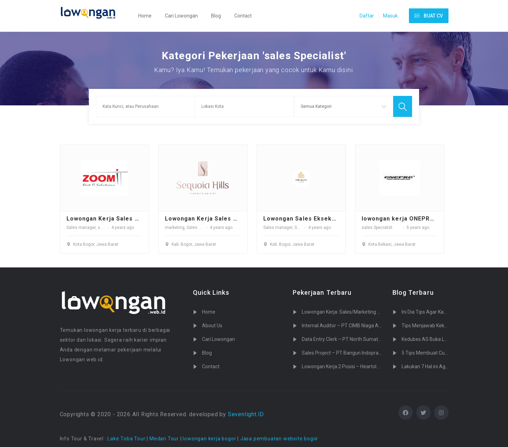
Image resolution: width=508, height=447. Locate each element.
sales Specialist (377, 227)
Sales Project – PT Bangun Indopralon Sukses (352, 353)
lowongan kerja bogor (209, 438)
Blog (216, 16)
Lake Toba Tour (126, 438)
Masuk (390, 16)
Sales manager (81, 227)
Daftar (367, 16)
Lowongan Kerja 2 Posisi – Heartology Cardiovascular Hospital (369, 366)
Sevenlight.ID (246, 414)
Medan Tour (164, 438)
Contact (243, 16)
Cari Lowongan (181, 16)
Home (145, 16)
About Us (212, 325)
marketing (175, 227)
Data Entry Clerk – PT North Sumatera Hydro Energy (359, 339)
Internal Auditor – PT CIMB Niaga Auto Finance (353, 325)
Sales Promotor (201, 227)
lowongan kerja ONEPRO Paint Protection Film (431, 218)
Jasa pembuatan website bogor (279, 438)
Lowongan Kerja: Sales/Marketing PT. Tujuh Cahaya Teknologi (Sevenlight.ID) (386, 312)
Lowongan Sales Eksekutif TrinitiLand (320, 218)
